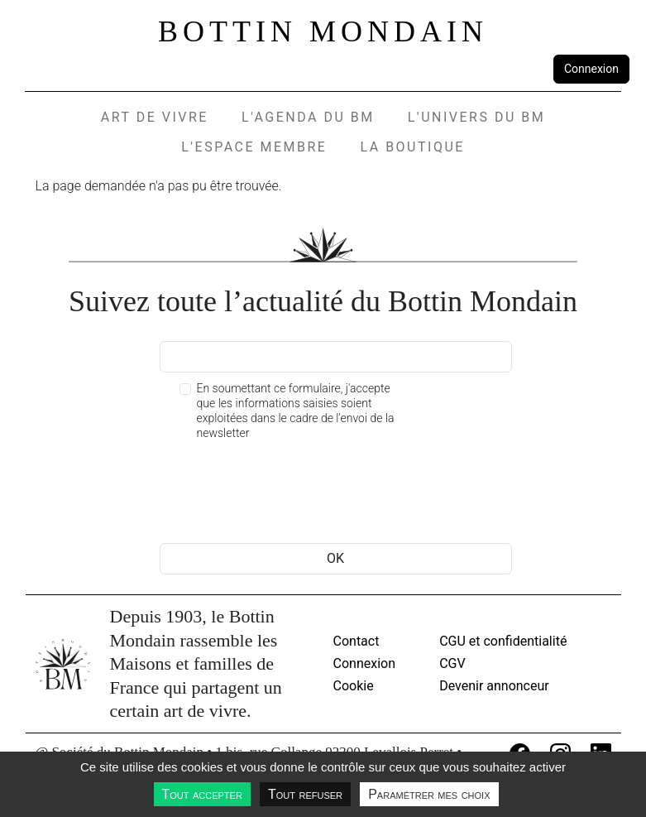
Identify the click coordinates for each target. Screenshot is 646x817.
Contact (356, 641)
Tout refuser (305, 794)
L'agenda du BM (308, 117)
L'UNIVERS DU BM (476, 117)
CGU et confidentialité (503, 641)
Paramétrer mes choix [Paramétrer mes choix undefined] (429, 794)
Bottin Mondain (323, 31)
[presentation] (285, 494)
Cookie (353, 686)
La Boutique (412, 147)
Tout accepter (202, 794)
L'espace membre (254, 147)
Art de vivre (154, 117)
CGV (452, 663)
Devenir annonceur (494, 686)
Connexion (591, 68)
